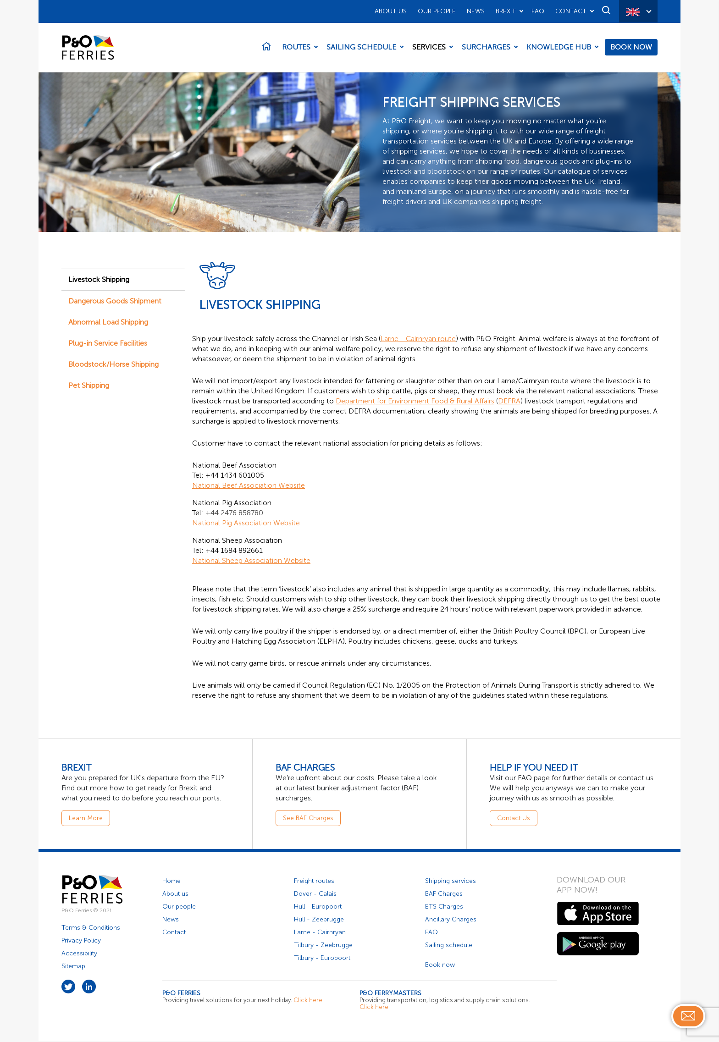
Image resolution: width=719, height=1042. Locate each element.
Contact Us (513, 819)
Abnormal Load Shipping (108, 323)
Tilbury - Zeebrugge (323, 946)
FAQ (537, 11)
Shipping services (450, 882)
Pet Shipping (88, 386)
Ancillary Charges (450, 921)
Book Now (631, 48)
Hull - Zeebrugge (319, 921)
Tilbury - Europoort (322, 959)
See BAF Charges (308, 819)
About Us (391, 11)
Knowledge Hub (558, 48)
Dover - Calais (315, 895)
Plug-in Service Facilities (107, 344)
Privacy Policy (81, 942)
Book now (440, 966)
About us (175, 895)
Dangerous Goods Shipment (114, 302)
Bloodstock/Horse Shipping (113, 365)
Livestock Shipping (98, 280)
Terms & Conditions (90, 929)
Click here (307, 1001)
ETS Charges (444, 908)
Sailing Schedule (361, 48)
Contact (570, 11)
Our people (179, 908)
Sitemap (73, 967)
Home (171, 882)
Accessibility (79, 955)
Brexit (506, 11)
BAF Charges (444, 895)
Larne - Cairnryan (320, 933)
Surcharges (486, 48)
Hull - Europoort (318, 908)
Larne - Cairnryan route (419, 340)
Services (429, 48)
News (476, 11)
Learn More (86, 819)
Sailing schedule (448, 946)
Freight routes (314, 882)
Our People (437, 11)
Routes (296, 48)
